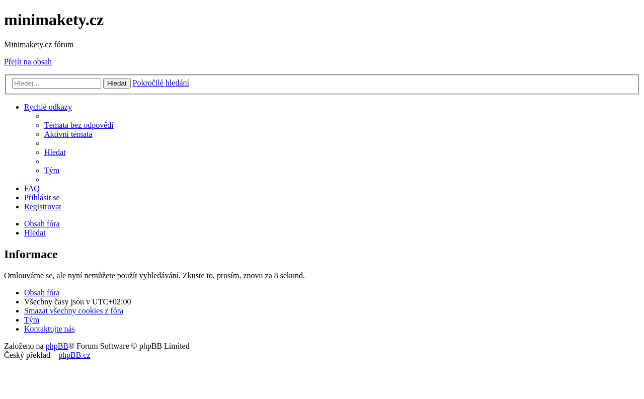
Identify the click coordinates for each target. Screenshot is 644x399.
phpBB (57, 346)
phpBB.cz (74, 355)
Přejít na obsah (28, 61)
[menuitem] (79, 125)
